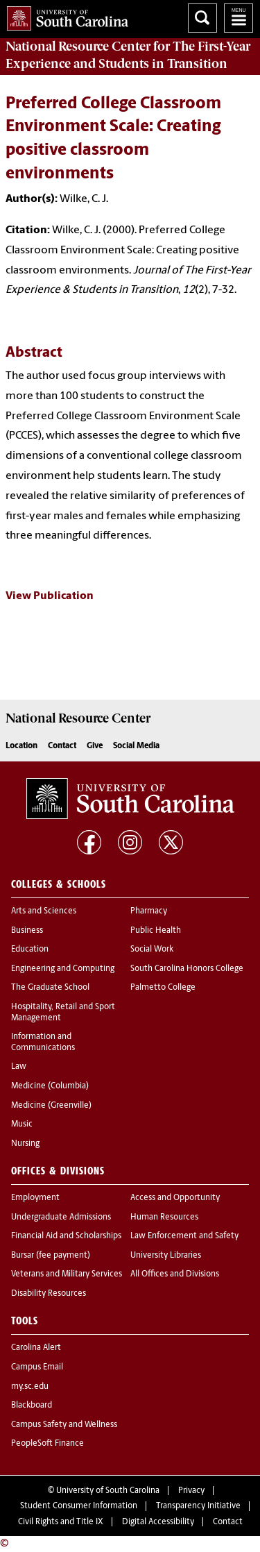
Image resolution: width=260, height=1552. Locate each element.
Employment (35, 1198)
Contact (62, 746)
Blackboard (31, 1405)
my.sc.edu (30, 1387)
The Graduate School (50, 988)
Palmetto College (163, 988)
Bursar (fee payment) (50, 1255)
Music (22, 1124)
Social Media (136, 746)
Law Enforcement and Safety (184, 1236)
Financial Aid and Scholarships (66, 1236)
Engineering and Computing (62, 969)
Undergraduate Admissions (61, 1217)
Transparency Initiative (198, 1506)
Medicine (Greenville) (51, 1106)
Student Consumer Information (78, 1506)
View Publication (50, 596)
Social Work (151, 949)
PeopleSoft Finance (47, 1444)
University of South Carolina (107, 1491)
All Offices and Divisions (174, 1274)
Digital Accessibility (158, 1522)
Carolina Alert (36, 1348)
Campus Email (37, 1367)
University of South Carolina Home (64, 15)
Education (30, 949)
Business (27, 931)
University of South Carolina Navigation (238, 18)
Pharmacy (148, 911)
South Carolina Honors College (186, 969)
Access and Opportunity (175, 1198)
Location (21, 746)
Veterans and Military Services (66, 1274)
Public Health (155, 931)
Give (95, 746)
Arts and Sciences (43, 911)
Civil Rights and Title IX (60, 1522)
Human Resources (164, 1217)
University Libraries (165, 1255)
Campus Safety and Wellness (64, 1425)
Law (18, 1067)
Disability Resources (48, 1294)
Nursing (25, 1144)
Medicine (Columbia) (50, 1086)
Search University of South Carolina (202, 18)
